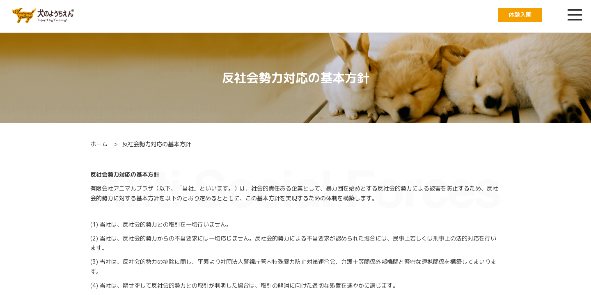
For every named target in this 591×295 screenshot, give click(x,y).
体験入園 (520, 14)
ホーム (99, 144)
